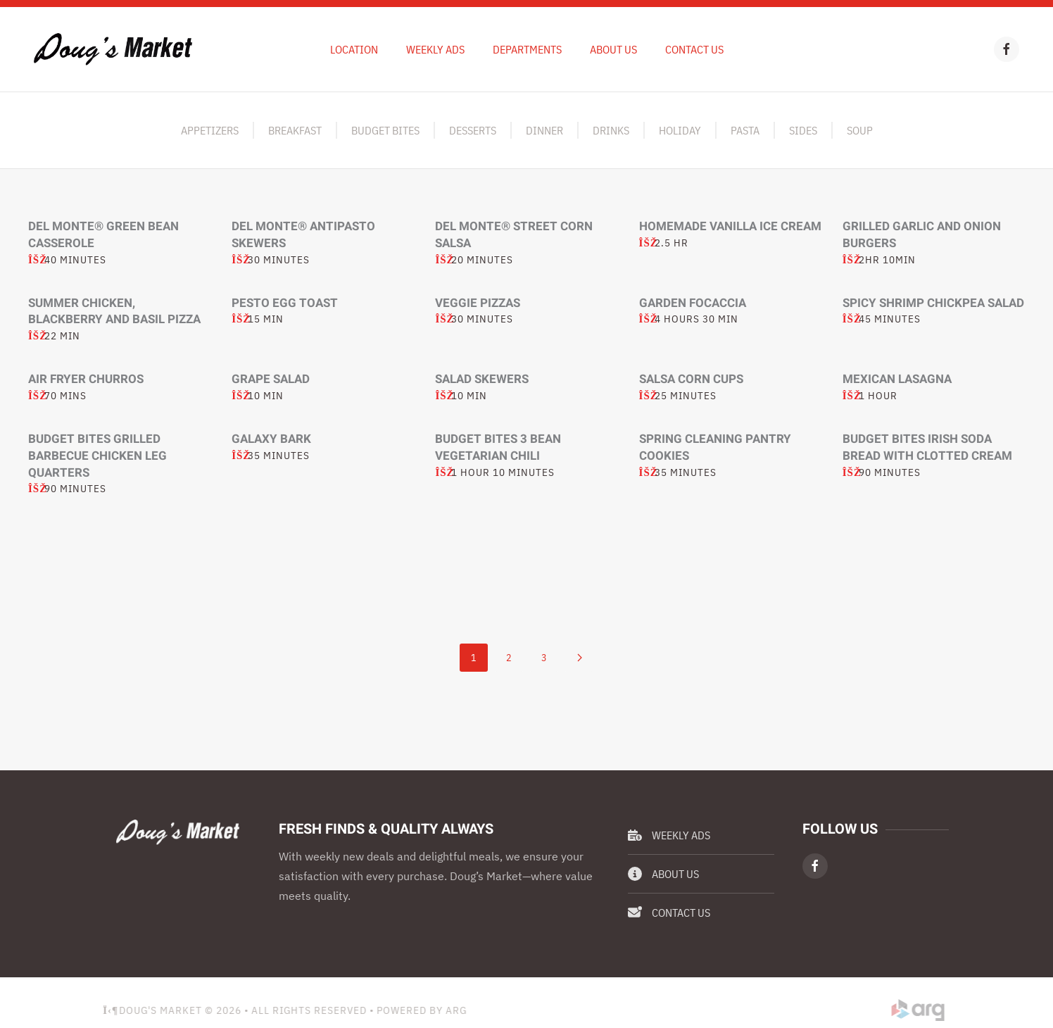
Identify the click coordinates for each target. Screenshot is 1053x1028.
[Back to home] (113, 49)
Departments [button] (527, 49)
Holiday (680, 130)
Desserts (472, 130)
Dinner (544, 130)
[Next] (579, 658)
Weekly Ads (669, 835)
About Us (613, 49)
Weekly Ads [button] (435, 49)
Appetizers (210, 130)
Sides (803, 130)
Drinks (611, 130)
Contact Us (694, 49)
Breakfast (295, 130)
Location (354, 49)
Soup (860, 130)
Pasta (745, 130)
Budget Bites (385, 130)
